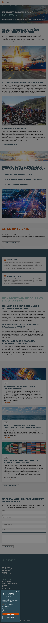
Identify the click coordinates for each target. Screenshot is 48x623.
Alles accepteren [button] (10, 614)
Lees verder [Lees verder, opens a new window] (10, 601)
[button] (10, 620)
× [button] (18, 591)
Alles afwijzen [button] (10, 617)
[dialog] (24, 311)
